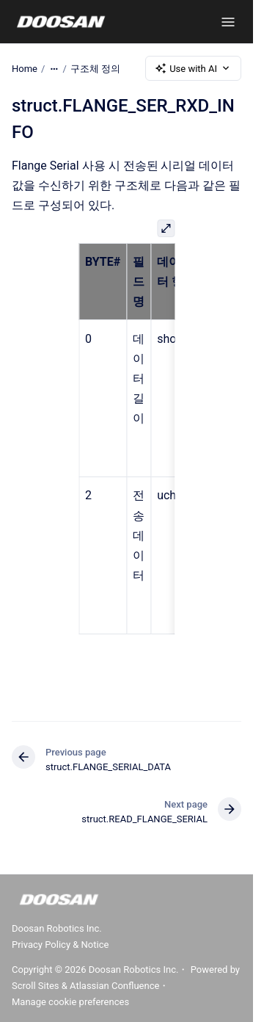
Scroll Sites (35, 985)
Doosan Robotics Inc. (57, 928)
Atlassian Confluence (114, 985)
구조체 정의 (95, 67)
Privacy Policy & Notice (60, 944)
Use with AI (193, 68)
